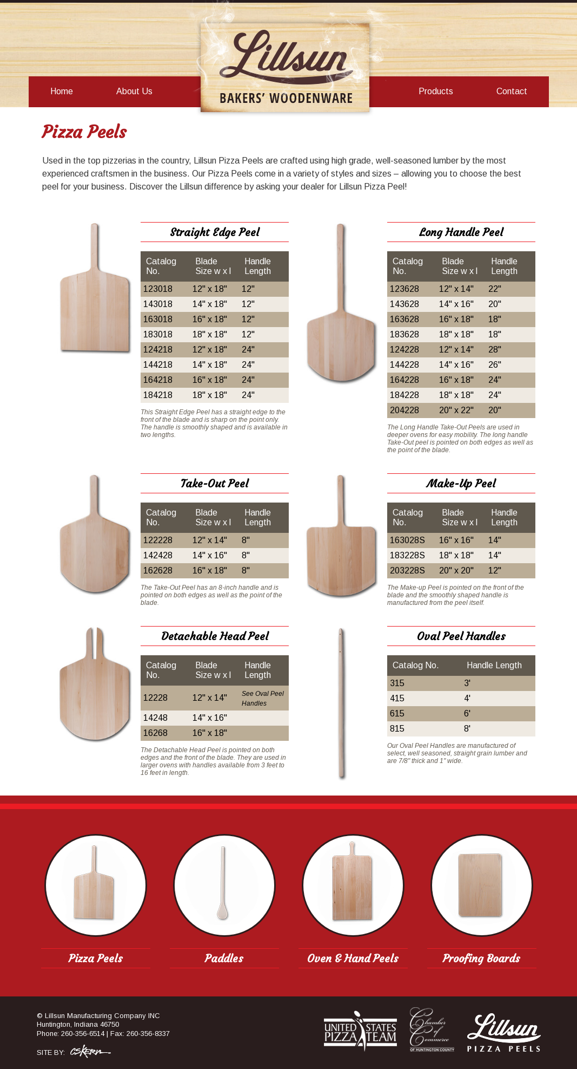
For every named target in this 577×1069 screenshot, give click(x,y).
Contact (511, 91)
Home (61, 91)
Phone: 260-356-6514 (70, 1033)
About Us (134, 91)
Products (436, 91)
